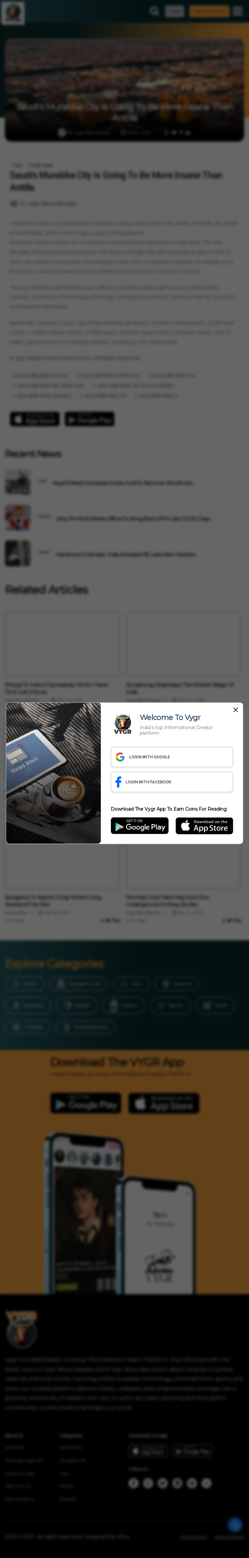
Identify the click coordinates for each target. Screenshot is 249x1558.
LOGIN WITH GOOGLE (142, 756)
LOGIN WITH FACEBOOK (143, 781)
